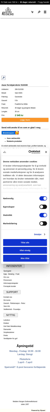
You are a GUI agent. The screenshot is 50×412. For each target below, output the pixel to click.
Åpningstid (7, 271)
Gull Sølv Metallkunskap (12, 326)
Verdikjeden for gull (10, 338)
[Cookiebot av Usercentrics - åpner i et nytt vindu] (29, 152)
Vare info (6, 306)
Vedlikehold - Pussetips (11, 309)
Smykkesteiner (8, 332)
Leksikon (6, 320)
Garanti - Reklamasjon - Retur (14, 303)
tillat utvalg (25, 250)
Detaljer (38, 234)
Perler (5, 335)
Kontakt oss (7, 297)
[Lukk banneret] (46, 152)
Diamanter (7, 329)
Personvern (7, 280)
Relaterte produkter (14, 141)
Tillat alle (25, 242)
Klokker (6, 323)
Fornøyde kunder (9, 286)
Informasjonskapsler (10, 283)
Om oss (6, 277)
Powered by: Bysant (38, 410)
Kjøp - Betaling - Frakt (11, 274)
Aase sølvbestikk (13, 138)
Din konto (6, 300)
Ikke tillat (25, 258)
